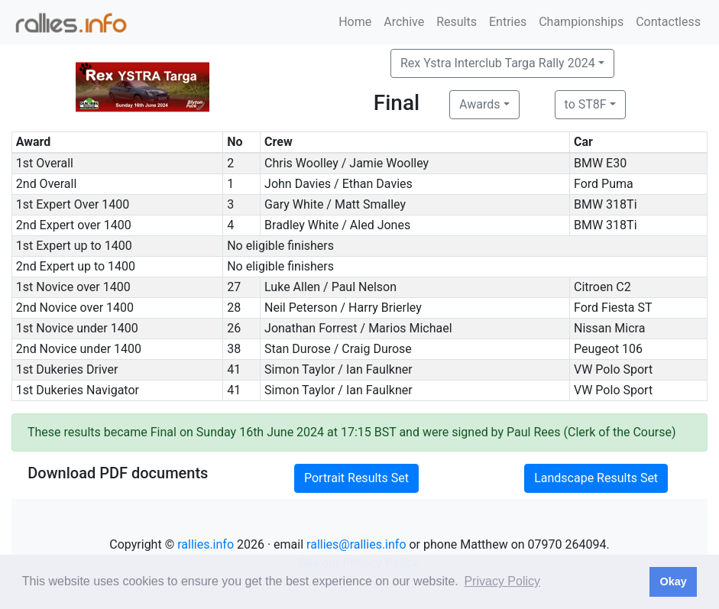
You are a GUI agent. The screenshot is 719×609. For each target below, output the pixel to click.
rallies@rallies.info (356, 544)
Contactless (668, 22)
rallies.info (205, 544)
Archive (404, 22)
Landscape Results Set (596, 478)
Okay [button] (672, 581)
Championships (581, 22)
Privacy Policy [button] (502, 581)
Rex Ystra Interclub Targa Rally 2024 (497, 63)
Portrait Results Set (356, 478)
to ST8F (586, 104)
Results (456, 22)
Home (354, 22)
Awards (479, 104)
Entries (507, 22)
